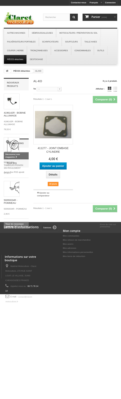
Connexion (110, 2)
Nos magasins (15, 238)
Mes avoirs (68, 308)
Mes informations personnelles (78, 316)
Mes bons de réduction (74, 321)
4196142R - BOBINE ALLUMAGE (15, 114)
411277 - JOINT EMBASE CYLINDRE (53, 150)
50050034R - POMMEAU (10, 201)
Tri (34, 89)
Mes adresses (69, 312)
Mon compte (71, 295)
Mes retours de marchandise (77, 304)
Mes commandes (71, 300)
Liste (115, 89)
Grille (109, 89)
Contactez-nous (78, 2)
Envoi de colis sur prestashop (108, 290)
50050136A (10, 156)
